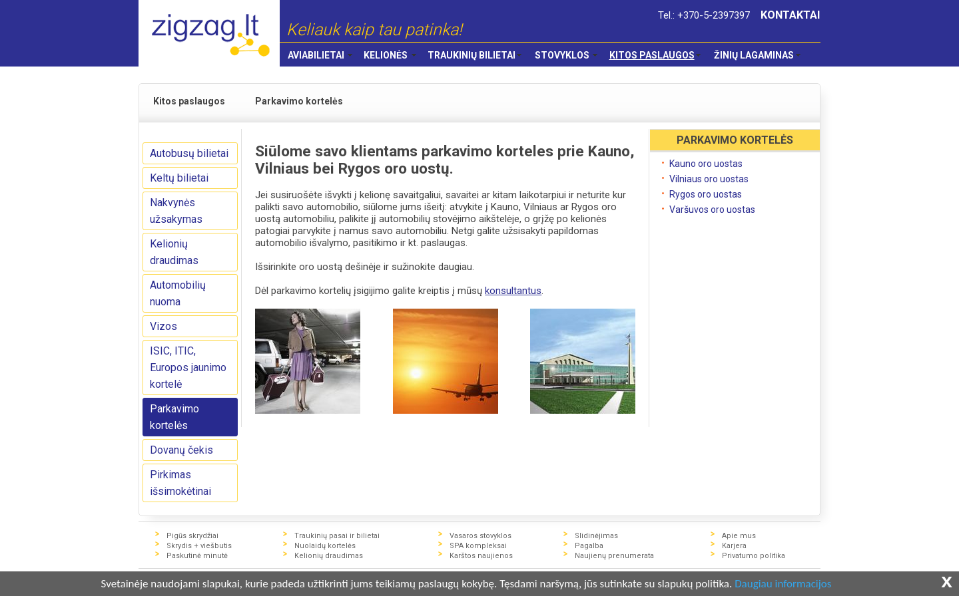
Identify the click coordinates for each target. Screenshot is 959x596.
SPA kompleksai (478, 545)
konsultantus (513, 291)
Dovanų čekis (181, 450)
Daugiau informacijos (783, 584)
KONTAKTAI (790, 15)
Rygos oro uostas (705, 194)
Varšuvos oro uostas (712, 209)
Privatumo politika (753, 555)
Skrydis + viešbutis (199, 545)
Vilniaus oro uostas (709, 179)
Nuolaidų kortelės (325, 545)
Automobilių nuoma (178, 293)
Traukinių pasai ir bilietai (337, 535)
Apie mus (739, 535)
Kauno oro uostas (706, 163)
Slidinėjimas (596, 535)
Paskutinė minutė (197, 555)
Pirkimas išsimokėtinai (180, 483)
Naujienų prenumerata (614, 555)
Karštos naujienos (481, 555)
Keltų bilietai (179, 178)
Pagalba (589, 545)
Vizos (163, 326)
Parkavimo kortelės (174, 417)
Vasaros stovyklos (480, 535)
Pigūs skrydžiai (192, 535)
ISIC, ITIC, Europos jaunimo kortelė (188, 367)
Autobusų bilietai (189, 153)
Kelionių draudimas (174, 252)
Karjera (734, 545)
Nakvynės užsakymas (176, 210)
